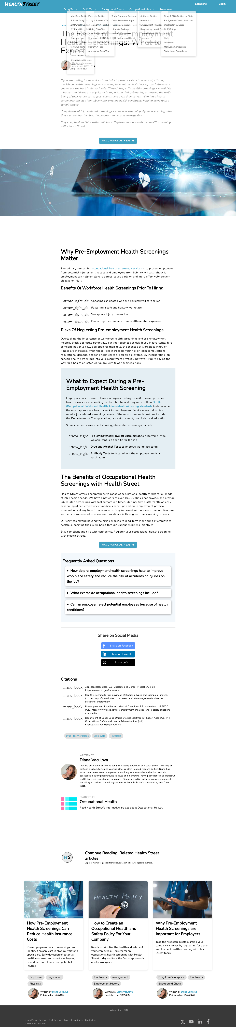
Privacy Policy (30, 1020)
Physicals (116, 736)
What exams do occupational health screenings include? (114, 593)
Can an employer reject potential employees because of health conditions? (117, 607)
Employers (99, 736)
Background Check (169, 984)
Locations (201, 4)
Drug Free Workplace (77, 736)
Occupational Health (108, 25)
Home (63, 25)
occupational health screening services (117, 268)
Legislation (54, 977)
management (120, 977)
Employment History (106, 984)
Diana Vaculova (94, 760)
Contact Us (90, 1020)
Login (222, 4)
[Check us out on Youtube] (191, 1022)
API (125, 1010)
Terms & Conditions (73, 1020)
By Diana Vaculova (82, 63)
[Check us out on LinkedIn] (199, 1022)
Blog (82, 25)
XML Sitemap (55, 1020)
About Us (116, 1010)
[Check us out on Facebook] (208, 1022)
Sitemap (43, 1020)
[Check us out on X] (183, 1022)
